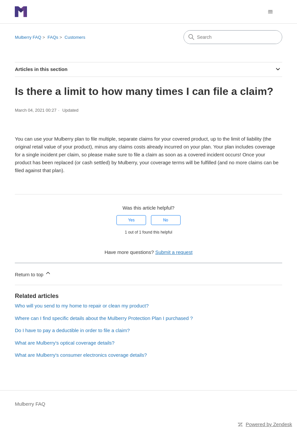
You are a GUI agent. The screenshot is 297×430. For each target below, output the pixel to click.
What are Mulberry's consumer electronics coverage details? (81, 355)
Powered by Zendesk (269, 424)
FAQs (53, 37)
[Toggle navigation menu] (270, 12)
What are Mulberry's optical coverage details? (64, 343)
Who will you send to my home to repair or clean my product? (82, 305)
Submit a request (173, 252)
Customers (74, 37)
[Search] (233, 37)
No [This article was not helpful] (165, 220)
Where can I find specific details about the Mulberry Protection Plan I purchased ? (104, 318)
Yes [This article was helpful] (131, 220)
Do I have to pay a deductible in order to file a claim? (72, 330)
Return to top (33, 273)
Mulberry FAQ (28, 37)
